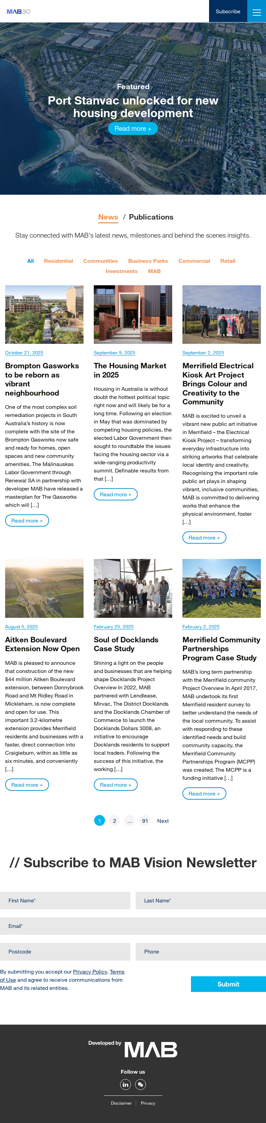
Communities (100, 260)
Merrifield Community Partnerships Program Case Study (221, 648)
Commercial (194, 260)
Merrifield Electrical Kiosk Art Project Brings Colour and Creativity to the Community (218, 383)
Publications (151, 216)
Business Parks (148, 260)
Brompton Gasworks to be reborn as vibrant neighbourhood (42, 379)
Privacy (148, 1103)
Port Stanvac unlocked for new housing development (133, 106)
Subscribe (228, 11)
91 (145, 820)
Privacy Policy (90, 971)
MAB (154, 271)
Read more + (133, 128)
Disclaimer (121, 1103)
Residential (58, 260)
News (108, 216)
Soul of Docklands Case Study (126, 644)
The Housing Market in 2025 (130, 370)
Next (163, 820)
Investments (122, 271)
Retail (227, 260)
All (30, 260)
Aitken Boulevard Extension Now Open (42, 644)
